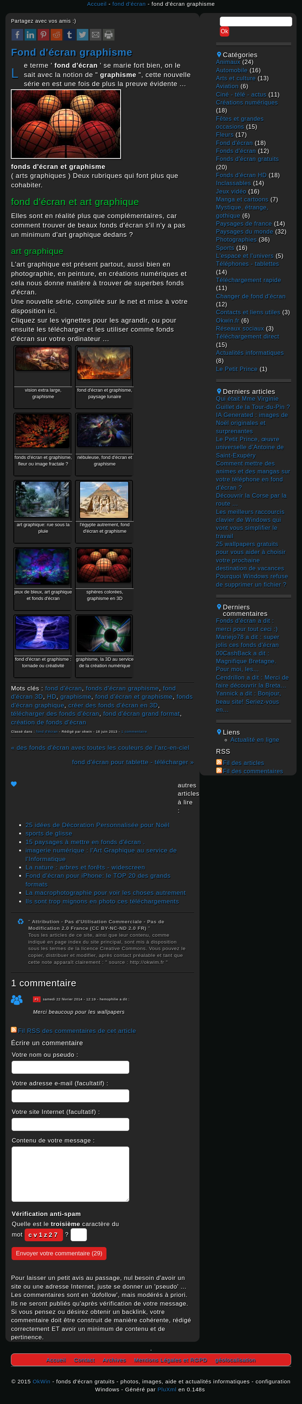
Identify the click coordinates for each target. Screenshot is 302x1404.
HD (51, 696)
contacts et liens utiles (248, 312)
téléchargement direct (248, 336)
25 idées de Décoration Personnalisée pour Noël (97, 825)
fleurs (225, 135)
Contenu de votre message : (53, 1140)
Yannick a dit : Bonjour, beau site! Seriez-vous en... (248, 701)
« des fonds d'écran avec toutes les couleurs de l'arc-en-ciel (100, 747)
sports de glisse (48, 833)
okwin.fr (228, 321)
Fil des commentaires (253, 771)
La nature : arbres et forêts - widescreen (85, 867)
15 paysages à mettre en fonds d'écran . (85, 842)
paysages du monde (244, 232)
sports (225, 248)
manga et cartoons (242, 199)
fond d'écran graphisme (71, 52)
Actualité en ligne (255, 740)
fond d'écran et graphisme (134, 696)
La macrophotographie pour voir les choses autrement (105, 892)
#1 (37, 999)
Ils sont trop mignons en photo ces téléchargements (102, 901)
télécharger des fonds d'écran (55, 713)
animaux (228, 62)
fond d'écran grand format (141, 713)
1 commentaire (134, 731)
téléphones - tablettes (248, 264)
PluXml (167, 1389)
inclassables (233, 183)
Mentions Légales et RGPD (170, 1360)
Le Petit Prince (237, 369)
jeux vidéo (231, 191)
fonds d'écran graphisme (122, 688)
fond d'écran (129, 4)
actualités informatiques (250, 353)
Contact (84, 1360)
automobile (232, 70)
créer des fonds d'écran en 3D (113, 705)
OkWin (41, 1381)
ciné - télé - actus (241, 95)
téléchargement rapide (248, 280)
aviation (227, 86)
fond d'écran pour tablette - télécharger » (133, 762)
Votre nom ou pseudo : (45, 1054)
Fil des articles (243, 763)
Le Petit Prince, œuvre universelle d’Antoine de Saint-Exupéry (250, 447)
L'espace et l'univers (245, 256)
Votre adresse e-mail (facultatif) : (60, 1083)
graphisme (76, 696)
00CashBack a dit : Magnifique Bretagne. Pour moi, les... (246, 661)
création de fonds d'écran (48, 722)
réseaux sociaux (240, 329)
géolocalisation (235, 1360)
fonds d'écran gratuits (247, 159)
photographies (236, 240)
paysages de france (244, 224)
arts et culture (236, 78)
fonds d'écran (236, 151)
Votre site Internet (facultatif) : (56, 1112)
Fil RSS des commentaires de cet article (77, 1031)
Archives (114, 1360)
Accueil (96, 4)
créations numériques (247, 102)
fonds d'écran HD (241, 175)
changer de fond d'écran (251, 296)
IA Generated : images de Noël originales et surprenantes (252, 423)
